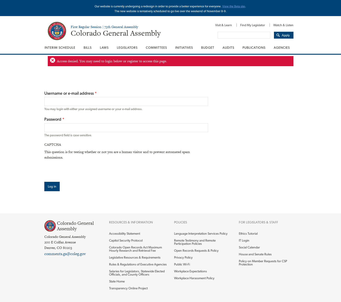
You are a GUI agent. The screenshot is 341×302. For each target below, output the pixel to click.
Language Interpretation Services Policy (201, 233)
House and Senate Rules (255, 254)
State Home (117, 281)
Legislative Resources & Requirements (135, 257)
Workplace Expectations (190, 271)
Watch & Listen (283, 25)
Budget (207, 47)
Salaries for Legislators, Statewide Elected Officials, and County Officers (137, 272)
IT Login (244, 240)
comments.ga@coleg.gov (65, 253)
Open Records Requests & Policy (196, 250)
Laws (104, 47)
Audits (228, 47)
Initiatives (184, 47)
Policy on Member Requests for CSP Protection (263, 262)
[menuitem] (223, 25)
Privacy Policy (183, 257)
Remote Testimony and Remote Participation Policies (195, 242)
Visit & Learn (223, 25)
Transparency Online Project (128, 288)
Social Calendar (249, 247)
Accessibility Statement (124, 233)
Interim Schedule (60, 47)
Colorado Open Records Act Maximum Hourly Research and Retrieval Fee (135, 248)
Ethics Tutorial (248, 233)
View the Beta (231, 6)
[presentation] (79, 169)
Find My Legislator (252, 25)
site (243, 6)
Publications (253, 47)
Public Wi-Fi (182, 264)
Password (54, 119)
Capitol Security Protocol (126, 240)
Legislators (127, 47)
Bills (88, 47)
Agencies (282, 47)
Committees (156, 47)
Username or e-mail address (70, 93)
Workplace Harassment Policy (194, 278)
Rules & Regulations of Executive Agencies (138, 264)
